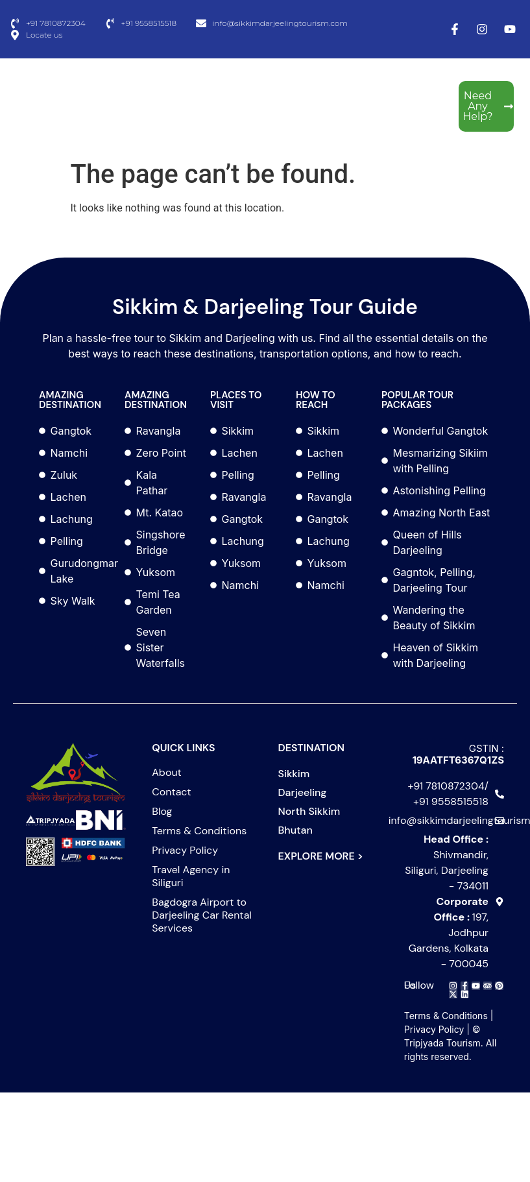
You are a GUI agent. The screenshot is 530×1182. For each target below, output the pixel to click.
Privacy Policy (185, 850)
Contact (171, 792)
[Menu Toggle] (103, 106)
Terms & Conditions (199, 831)
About (167, 772)
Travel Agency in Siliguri (191, 876)
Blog (162, 811)
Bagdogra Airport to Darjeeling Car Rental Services (202, 915)
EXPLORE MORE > (320, 856)
